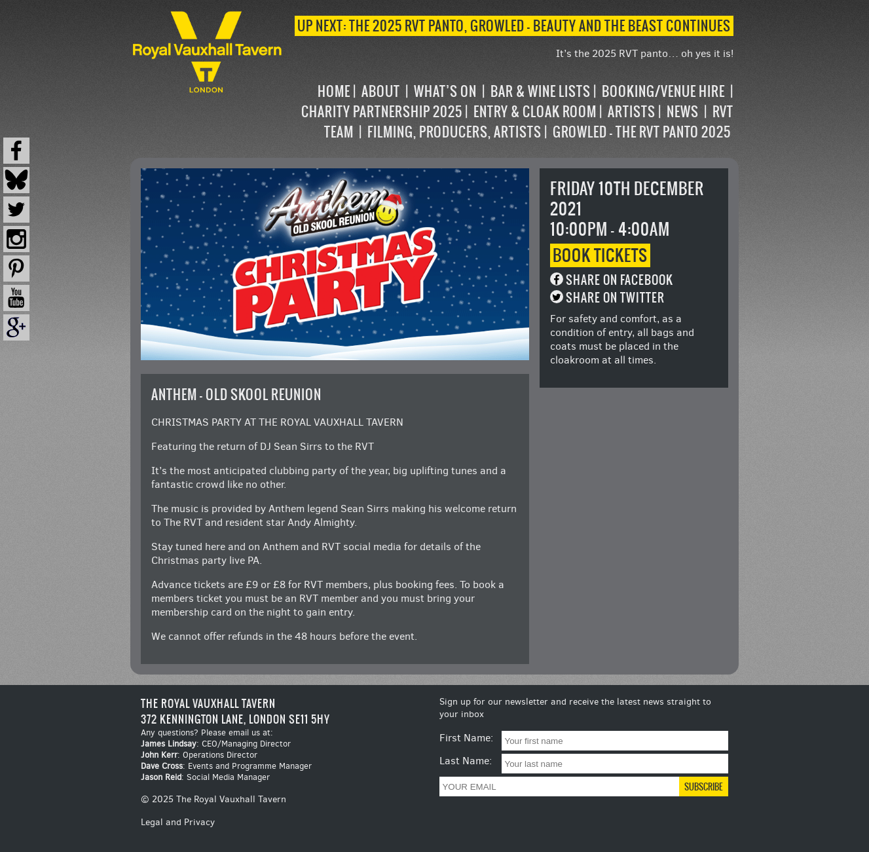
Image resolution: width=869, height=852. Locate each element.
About (380, 91)
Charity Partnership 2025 (381, 112)
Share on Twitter (615, 297)
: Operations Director (199, 754)
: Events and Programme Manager (226, 765)
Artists (632, 112)
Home (334, 91)
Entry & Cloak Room (535, 112)
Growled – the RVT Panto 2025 (642, 132)
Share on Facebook (619, 280)
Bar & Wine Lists (540, 91)
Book (600, 255)
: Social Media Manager (205, 777)
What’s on (445, 91)
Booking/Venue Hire (663, 91)
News (683, 112)
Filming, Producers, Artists (454, 132)
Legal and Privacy (178, 822)
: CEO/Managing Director (216, 743)
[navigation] (509, 111)
